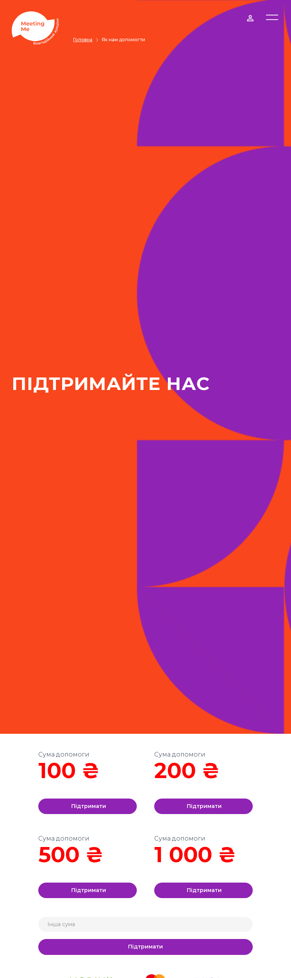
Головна (82, 39)
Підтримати (88, 806)
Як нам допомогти (123, 39)
